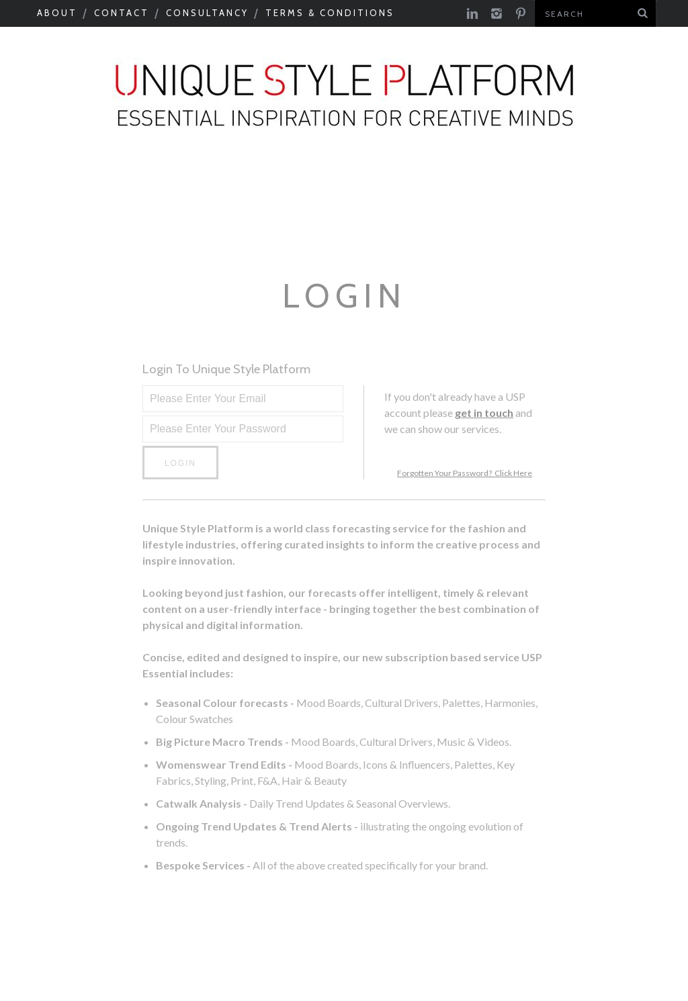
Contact (121, 12)
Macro (130, 186)
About (57, 12)
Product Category (248, 222)
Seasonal (47, 186)
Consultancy (207, 12)
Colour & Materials (254, 186)
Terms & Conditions (329, 12)
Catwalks (390, 186)
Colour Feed (499, 222)
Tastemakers (498, 186)
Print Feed (608, 222)
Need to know (623, 186)
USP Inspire (385, 222)
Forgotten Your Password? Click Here (464, 473)
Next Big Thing (97, 222)
